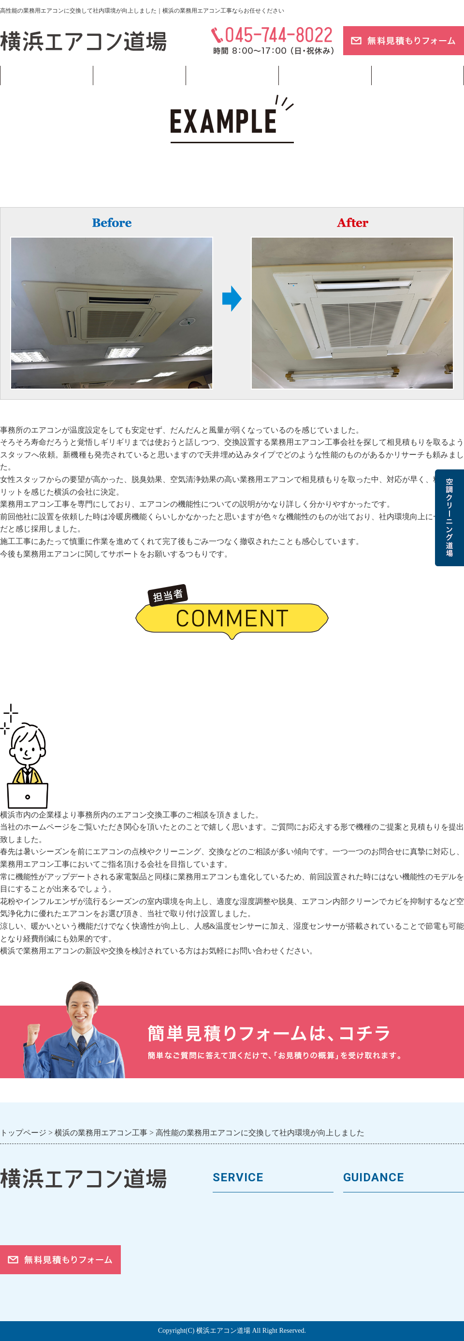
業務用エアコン (139, 75)
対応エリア (363, 1256)
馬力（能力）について (254, 1224)
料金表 (225, 1240)
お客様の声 (363, 1240)
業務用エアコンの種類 (254, 1208)
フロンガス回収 (232, 75)
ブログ (418, 75)
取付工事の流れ (241, 1272)
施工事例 (229, 1256)
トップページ (46, 75)
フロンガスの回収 (245, 1289)
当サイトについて (325, 75)
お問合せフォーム (376, 1289)
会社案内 (359, 1224)
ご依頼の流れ (367, 1272)
